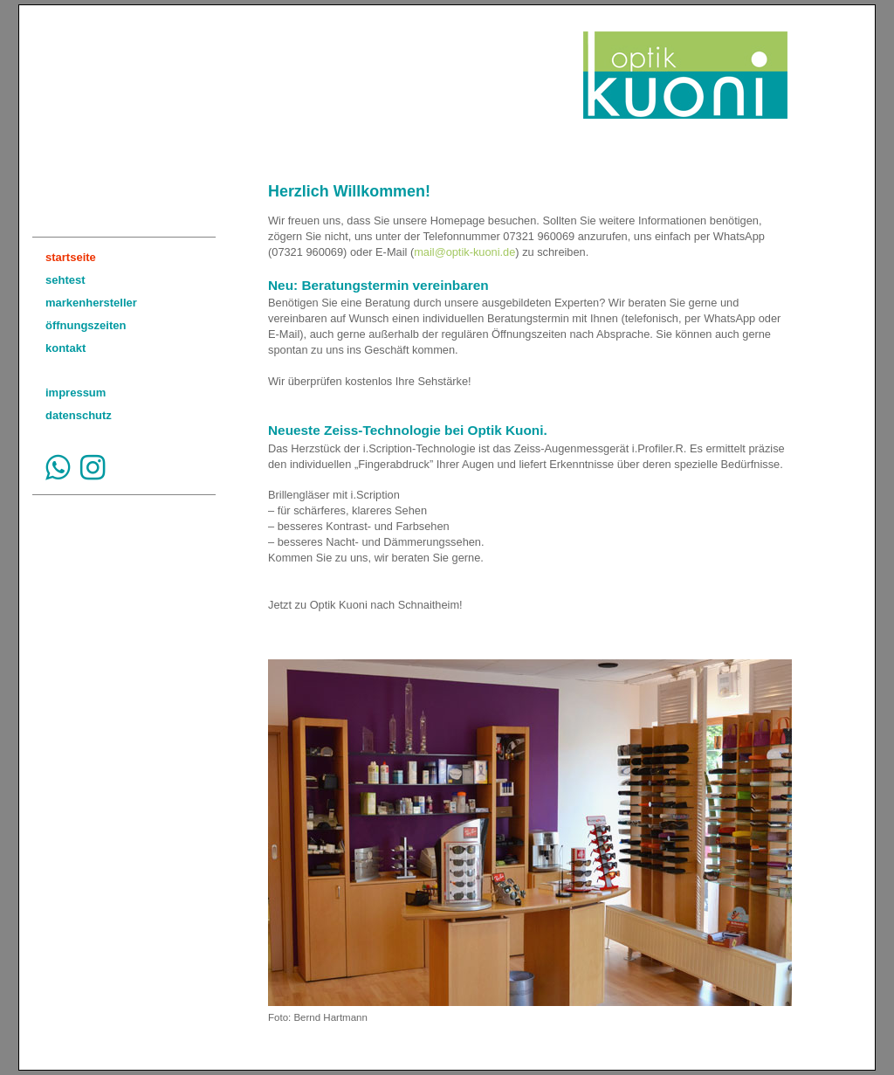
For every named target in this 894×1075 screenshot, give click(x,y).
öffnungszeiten (85, 325)
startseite (70, 257)
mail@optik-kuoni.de (464, 251)
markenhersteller (91, 302)
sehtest (65, 279)
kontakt (65, 348)
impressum (75, 392)
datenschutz (78, 415)
